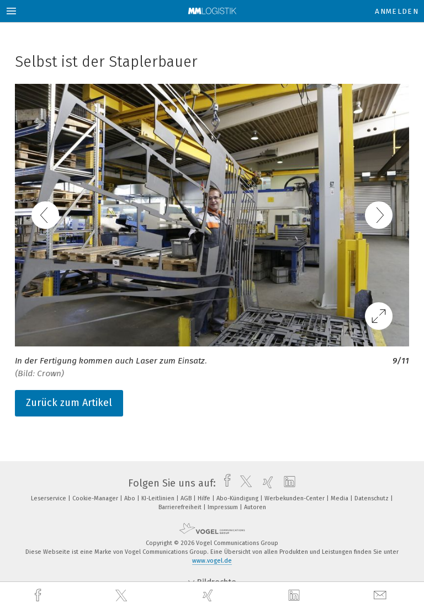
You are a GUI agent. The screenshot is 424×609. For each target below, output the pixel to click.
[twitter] (122, 595)
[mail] (381, 595)
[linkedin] (295, 596)
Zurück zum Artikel (69, 403)
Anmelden (396, 11)
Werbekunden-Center (295, 498)
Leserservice (49, 498)
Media (340, 498)
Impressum (224, 507)
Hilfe (205, 498)
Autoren (255, 507)
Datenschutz (372, 498)
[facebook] (39, 595)
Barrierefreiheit (180, 507)
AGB (187, 498)
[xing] (209, 595)
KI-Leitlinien (158, 498)
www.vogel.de (212, 560)
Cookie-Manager (96, 498)
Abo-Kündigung (238, 498)
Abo (130, 498)
